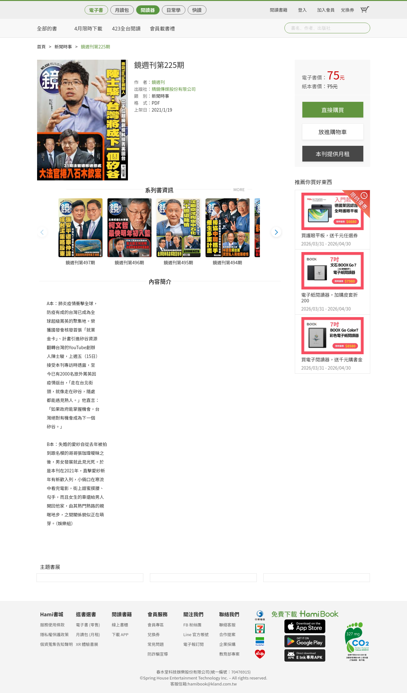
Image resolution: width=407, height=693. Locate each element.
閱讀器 (147, 10)
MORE (239, 189)
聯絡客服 (227, 625)
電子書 (96, 10)
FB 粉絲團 (192, 625)
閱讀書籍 (279, 9)
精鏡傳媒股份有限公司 (174, 89)
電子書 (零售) (88, 625)
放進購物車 (333, 132)
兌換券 (347, 9)
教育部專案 (229, 654)
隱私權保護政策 (54, 634)
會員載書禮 (162, 28)
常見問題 (155, 644)
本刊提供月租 (333, 154)
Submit (365, 28)
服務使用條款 (52, 625)
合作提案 (227, 634)
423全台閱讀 (126, 28)
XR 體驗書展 (87, 644)
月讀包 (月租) (88, 634)
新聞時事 (63, 46)
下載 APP (120, 634)
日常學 (173, 10)
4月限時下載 (88, 28)
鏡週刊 (158, 82)
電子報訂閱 (193, 644)
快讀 (196, 10)
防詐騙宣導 (157, 654)
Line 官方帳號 (196, 634)
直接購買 (333, 110)
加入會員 (326, 9)
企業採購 (227, 644)
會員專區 (155, 625)
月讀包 (122, 10)
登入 (302, 9)
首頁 (41, 46)
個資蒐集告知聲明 (56, 644)
